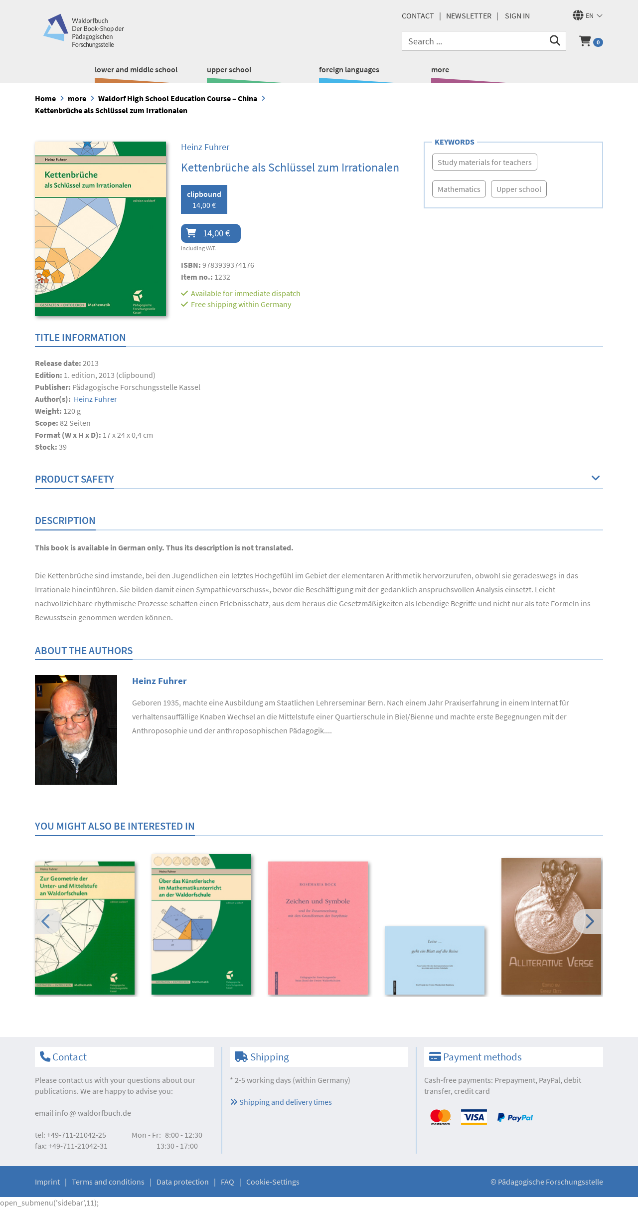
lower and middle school (136, 69)
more (440, 69)
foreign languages (349, 69)
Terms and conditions (108, 1182)
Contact (418, 15)
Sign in (517, 15)
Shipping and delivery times (281, 1102)
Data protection (183, 1182)
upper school (229, 69)
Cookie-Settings (273, 1182)
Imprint (47, 1182)
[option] (86, 929)
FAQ (227, 1182)
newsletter (468, 15)
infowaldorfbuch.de (93, 1113)
